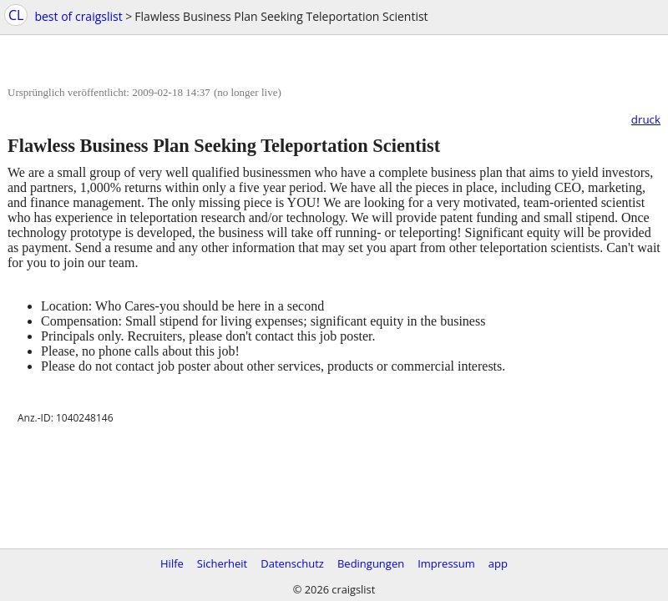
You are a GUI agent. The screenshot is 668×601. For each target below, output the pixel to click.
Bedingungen (370, 563)
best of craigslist (78, 16)
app (498, 563)
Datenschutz (292, 563)
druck (645, 119)
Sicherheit (222, 563)
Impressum (446, 563)
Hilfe (172, 563)
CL (15, 15)
